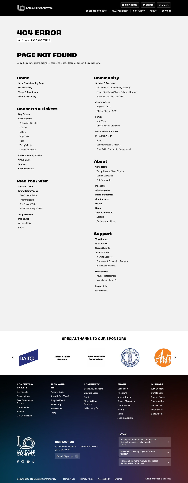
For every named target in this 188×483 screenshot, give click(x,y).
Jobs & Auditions (103, 212)
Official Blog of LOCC (106, 111)
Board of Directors (104, 194)
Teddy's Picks (26, 145)
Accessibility (24, 223)
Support (166, 11)
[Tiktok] (33, 461)
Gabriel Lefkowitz (105, 175)
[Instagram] (22, 461)
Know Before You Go (28, 190)
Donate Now (101, 243)
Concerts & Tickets (96, 11)
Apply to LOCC (103, 106)
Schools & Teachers (105, 83)
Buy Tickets (131, 5)
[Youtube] (28, 461)
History (98, 203)
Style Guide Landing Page (31, 83)
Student (22, 164)
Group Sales (24, 159)
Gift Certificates (26, 168)
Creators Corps (102, 102)
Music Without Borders (106, 131)
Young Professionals (106, 275)
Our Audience (102, 199)
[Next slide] (175, 357)
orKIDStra (101, 121)
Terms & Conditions (28, 92)
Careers (100, 216)
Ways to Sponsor (104, 256)
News (98, 208)
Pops (22, 140)
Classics (23, 127)
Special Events (102, 248)
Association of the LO (106, 280)
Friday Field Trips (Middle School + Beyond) (117, 92)
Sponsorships (102, 252)
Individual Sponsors (106, 265)
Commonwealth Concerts (109, 144)
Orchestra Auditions (106, 221)
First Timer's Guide (28, 195)
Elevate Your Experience (31, 208)
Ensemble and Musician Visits (111, 96)
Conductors (101, 166)
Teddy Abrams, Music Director (111, 171)
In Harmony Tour (103, 135)
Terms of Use (69, 478)
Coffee (23, 131)
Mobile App (24, 218)
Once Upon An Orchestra (108, 125)
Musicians (100, 185)
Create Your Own (28, 149)
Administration (102, 190)
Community (139, 11)
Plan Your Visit (120, 11)
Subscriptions (25, 118)
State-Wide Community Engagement (114, 149)
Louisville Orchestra (35, 8)
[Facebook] (18, 461)
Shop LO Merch (26, 214)
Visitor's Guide (25, 186)
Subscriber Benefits (29, 123)
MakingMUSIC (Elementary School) (113, 87)
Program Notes (27, 199)
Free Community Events (30, 155)
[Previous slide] (12, 357)
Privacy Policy (25, 87)
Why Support (101, 239)
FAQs (21, 227)
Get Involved (101, 271)
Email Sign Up (67, 456)
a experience (158, 479)
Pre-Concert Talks (28, 204)
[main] (94, 165)
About (153, 11)
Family (98, 116)
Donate (149, 5)
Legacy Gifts (101, 286)
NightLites (24, 136)
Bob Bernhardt (103, 180)
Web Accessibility (27, 96)
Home (19, 40)
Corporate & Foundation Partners (112, 261)
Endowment (101, 290)
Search (164, 5)
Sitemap (118, 478)
